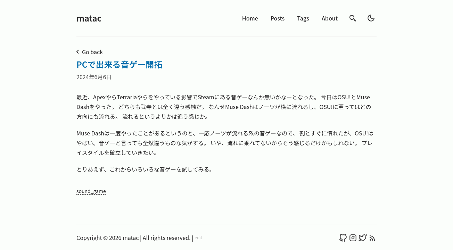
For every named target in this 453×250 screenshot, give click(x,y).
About (330, 18)
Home (250, 18)
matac (88, 18)
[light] (371, 18)
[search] (353, 18)
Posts (278, 18)
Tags (303, 18)
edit (198, 237)
